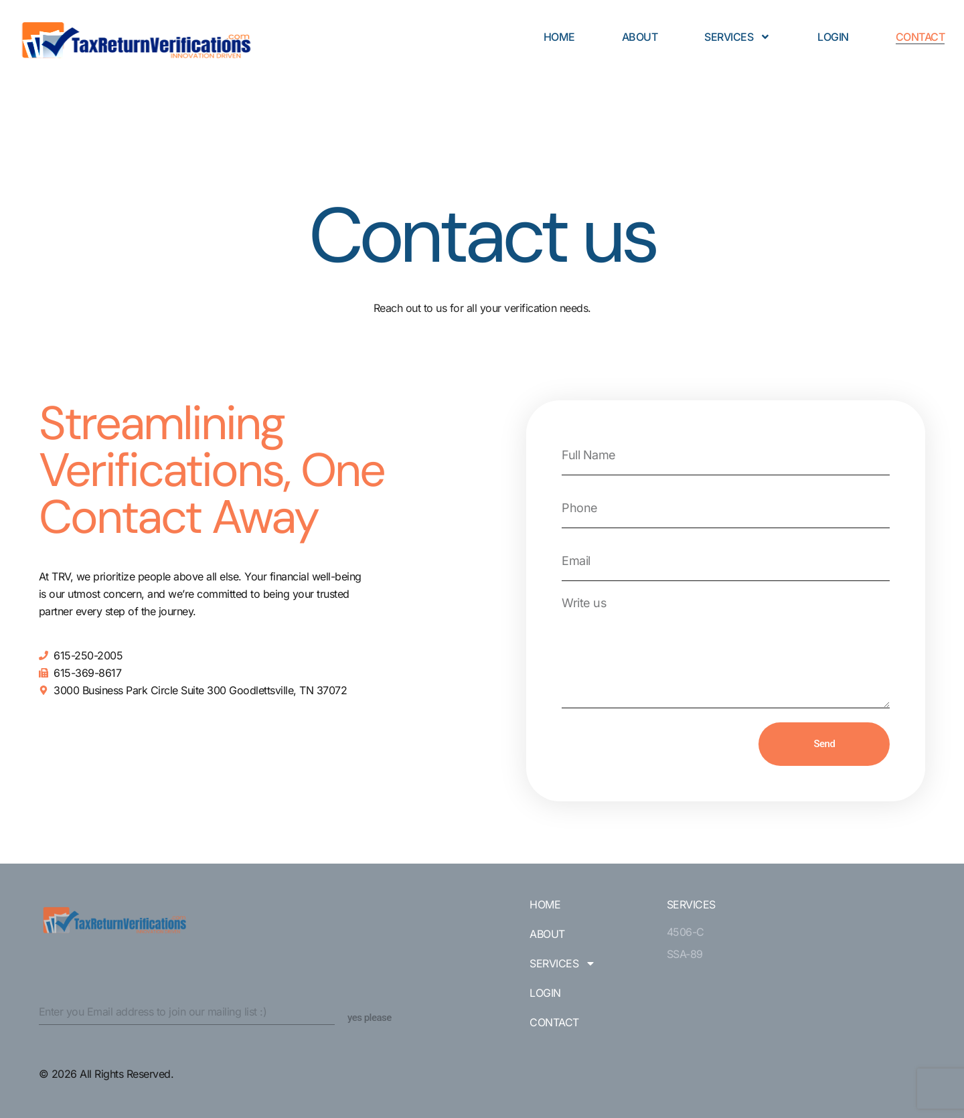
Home (559, 37)
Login (833, 37)
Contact (920, 37)
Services (737, 36)
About (640, 37)
